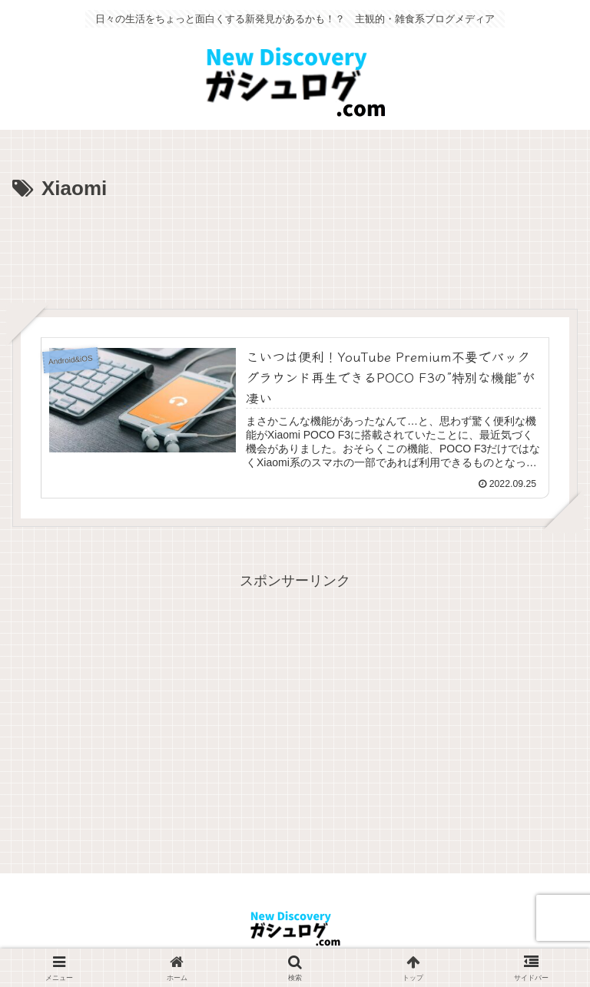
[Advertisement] (295, 248)
